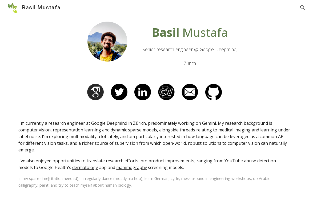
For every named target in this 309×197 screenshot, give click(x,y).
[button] (302, 7)
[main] (189, 46)
